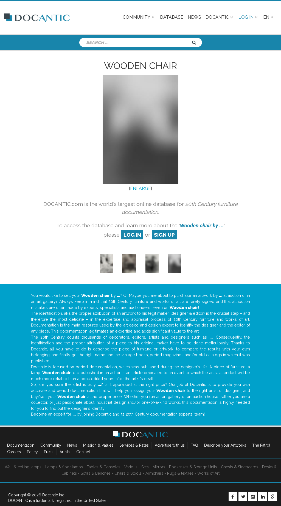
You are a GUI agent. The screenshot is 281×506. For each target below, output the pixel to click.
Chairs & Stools (128, 473)
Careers (14, 452)
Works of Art (208, 473)
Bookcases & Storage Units (193, 467)
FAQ (194, 445)
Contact (83, 452)
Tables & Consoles (103, 467)
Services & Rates (134, 445)
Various (130, 467)
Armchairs (154, 473)
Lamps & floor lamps (64, 467)
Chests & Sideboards (239, 467)
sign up (164, 235)
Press (49, 452)
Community (50, 445)
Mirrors (159, 467)
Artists (65, 452)
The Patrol (261, 445)
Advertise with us (170, 445)
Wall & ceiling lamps (23, 467)
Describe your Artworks (225, 445)
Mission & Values (98, 445)
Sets (145, 467)
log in (132, 235)
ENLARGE (140, 188)
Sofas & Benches (96, 473)
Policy (32, 452)
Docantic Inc (53, 495)
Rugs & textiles (180, 473)
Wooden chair (140, 65)
